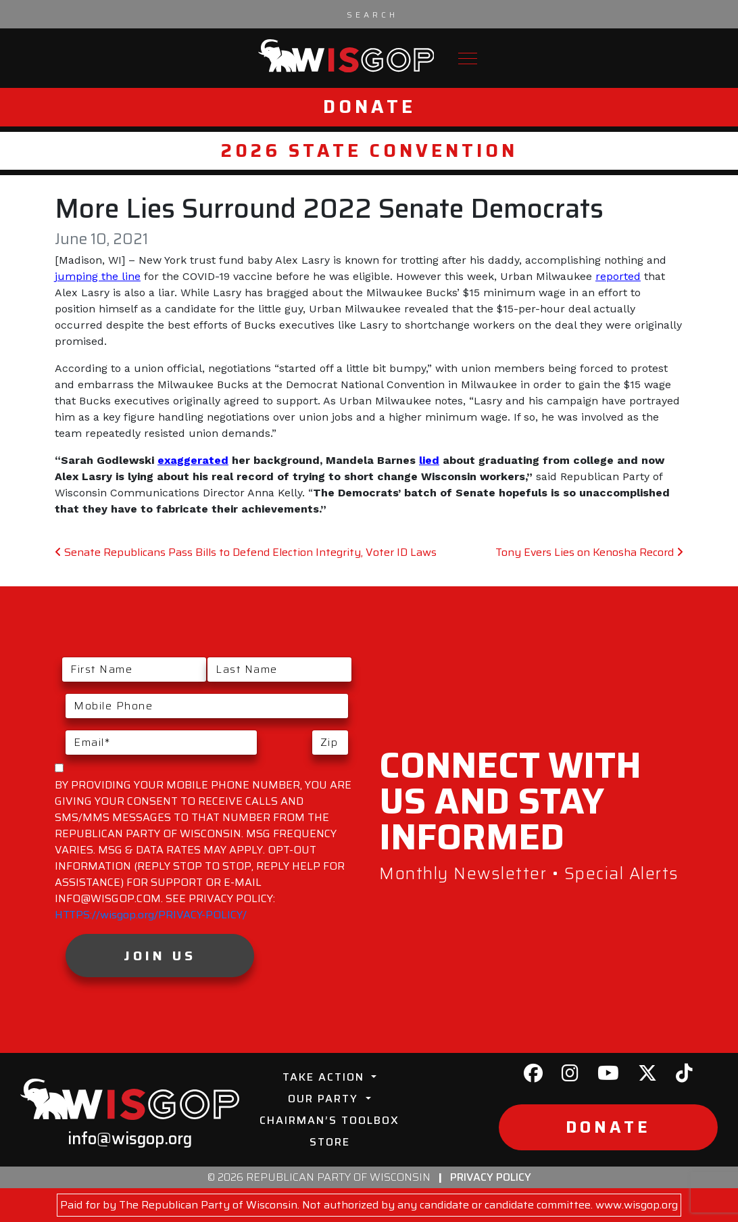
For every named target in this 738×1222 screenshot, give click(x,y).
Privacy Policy (490, 1177)
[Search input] (372, 14)
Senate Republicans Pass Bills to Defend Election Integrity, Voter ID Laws (246, 552)
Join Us (160, 955)
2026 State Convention (369, 150)
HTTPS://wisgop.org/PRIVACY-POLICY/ (151, 914)
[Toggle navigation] (468, 58)
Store (330, 1141)
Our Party (325, 1098)
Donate (369, 106)
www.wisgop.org (636, 1204)
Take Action (325, 1076)
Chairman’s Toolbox (329, 1120)
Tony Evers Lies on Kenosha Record (589, 552)
